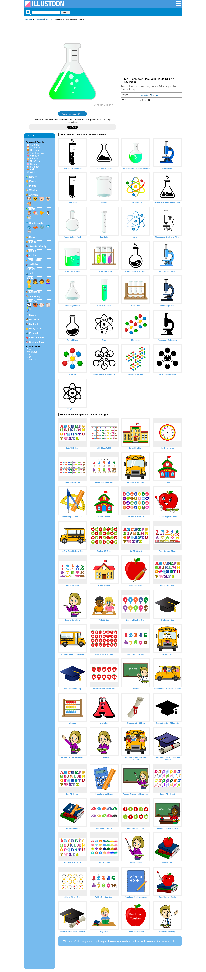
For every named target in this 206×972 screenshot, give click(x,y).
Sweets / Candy (37, 246)
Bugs (32, 237)
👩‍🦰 (48, 281)
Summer (34, 166)
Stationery (35, 296)
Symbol (40, 337)
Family (29, 278)
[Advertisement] (151, 49)
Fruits (32, 255)
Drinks (33, 251)
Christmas (35, 147)
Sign (29, 357)
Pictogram (32, 359)
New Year (35, 161)
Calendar (34, 145)
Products (34, 333)
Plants (32, 185)
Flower (33, 181)
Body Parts (35, 328)
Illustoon (28, 19)
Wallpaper (32, 352)
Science (48, 19)
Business (34, 319)
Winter (33, 172)
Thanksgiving (37, 153)
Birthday (34, 158)
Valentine (35, 155)
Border (30, 349)
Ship (31, 273)
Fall (32, 169)
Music (32, 315)
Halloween (35, 150)
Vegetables (35, 260)
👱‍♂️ (29, 286)
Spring (33, 164)
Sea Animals (36, 223)
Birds (32, 209)
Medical (33, 324)
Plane (32, 269)
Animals (33, 194)
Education (40, 19)
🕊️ (29, 217)
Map (29, 354)
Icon (31, 337)
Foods (32, 242)
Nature (33, 176)
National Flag (36, 342)
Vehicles (34, 264)
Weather (33, 190)
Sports (33, 301)
